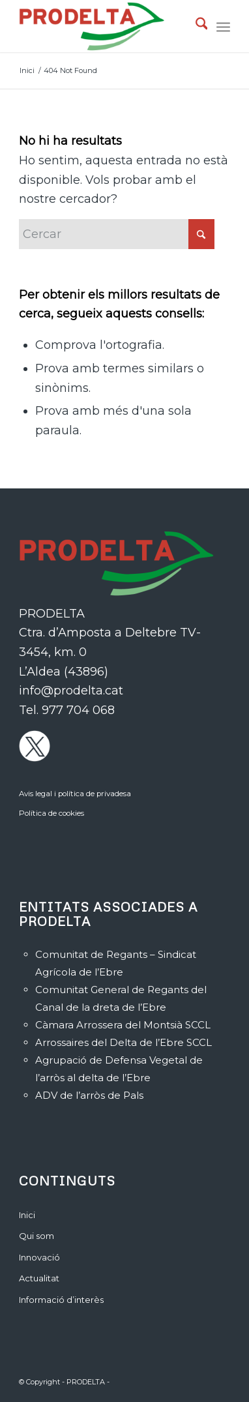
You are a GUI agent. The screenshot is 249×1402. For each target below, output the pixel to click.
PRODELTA (85, 1381)
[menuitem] (195, 26)
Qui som (36, 1235)
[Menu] (223, 26)
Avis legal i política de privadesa (75, 793)
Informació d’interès (61, 1299)
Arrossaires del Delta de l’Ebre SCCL (123, 1042)
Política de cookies (51, 813)
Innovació (39, 1257)
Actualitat (39, 1278)
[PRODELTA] (103, 26)
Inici (27, 1215)
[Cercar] (195, 26)
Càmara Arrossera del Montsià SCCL (123, 1025)
